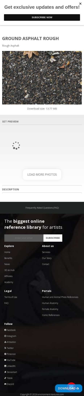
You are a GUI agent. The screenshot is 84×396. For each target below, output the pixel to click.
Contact (45, 264)
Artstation (10, 342)
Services (46, 252)
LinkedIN (9, 366)
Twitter (9, 348)
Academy (8, 282)
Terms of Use (10, 297)
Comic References (51, 315)
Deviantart (10, 372)
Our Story (47, 258)
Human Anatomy (50, 303)
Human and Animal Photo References (60, 297)
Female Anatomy (50, 309)
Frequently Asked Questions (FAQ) (42, 207)
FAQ (6, 303)
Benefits (8, 258)
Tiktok (8, 378)
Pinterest (10, 354)
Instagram (10, 336)
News (7, 264)
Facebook (10, 330)
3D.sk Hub (9, 270)
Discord (9, 384)
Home (7, 252)
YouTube (9, 360)
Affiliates (8, 276)
